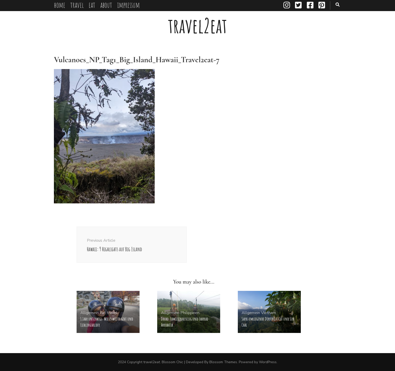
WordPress (268, 362)
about (106, 5)
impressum (128, 5)
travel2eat (197, 25)
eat (92, 5)
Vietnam (268, 313)
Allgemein (89, 313)
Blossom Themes (223, 362)
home (59, 5)
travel (77, 5)
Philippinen (190, 313)
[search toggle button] (338, 5)
